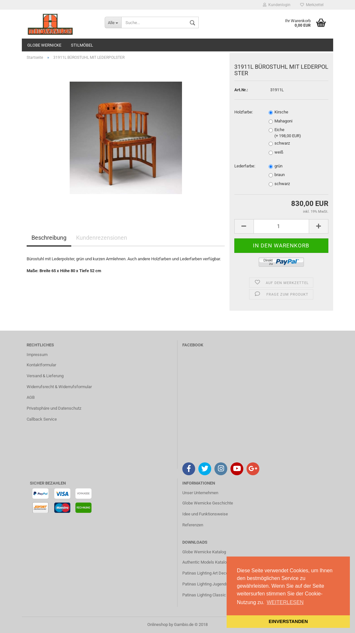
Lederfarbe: (244, 166)
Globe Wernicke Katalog (204, 551)
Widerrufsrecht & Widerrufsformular (59, 386)
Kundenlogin (276, 5)
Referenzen (192, 524)
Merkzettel (312, 5)
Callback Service (42, 419)
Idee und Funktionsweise (205, 514)
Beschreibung (48, 237)
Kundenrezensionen (101, 237)
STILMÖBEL (82, 45)
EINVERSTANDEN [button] (288, 621)
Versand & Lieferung (45, 375)
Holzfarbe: (243, 112)
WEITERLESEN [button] (285, 602)
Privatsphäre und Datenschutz (54, 408)
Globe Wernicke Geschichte (207, 503)
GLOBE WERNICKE (44, 45)
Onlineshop (157, 624)
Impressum (37, 354)
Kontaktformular (41, 364)
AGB (31, 397)
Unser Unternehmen (200, 492)
